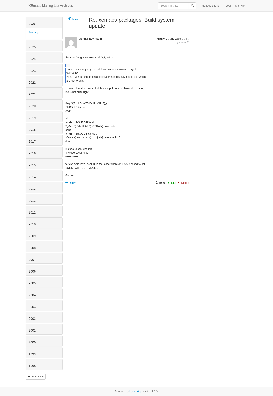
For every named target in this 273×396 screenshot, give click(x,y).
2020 (32, 106)
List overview (36, 376)
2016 (32, 153)
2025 (32, 47)
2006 (32, 271)
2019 (32, 118)
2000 (32, 342)
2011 (32, 212)
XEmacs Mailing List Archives (50, 6)
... (68, 65)
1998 (32, 366)
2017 (32, 141)
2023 (32, 71)
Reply (70, 182)
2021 (32, 94)
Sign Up (240, 5)
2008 (32, 248)
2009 (32, 236)
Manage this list (211, 5)
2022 (32, 82)
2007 (32, 260)
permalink (183, 42)
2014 (32, 177)
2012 (32, 201)
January (33, 32)
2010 (32, 224)
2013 (32, 189)
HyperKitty (135, 391)
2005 (32, 283)
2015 (32, 165)
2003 (32, 307)
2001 (32, 330)
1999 (32, 354)
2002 (32, 319)
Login (229, 5)
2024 (32, 59)
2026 (32, 24)
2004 (32, 295)
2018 (32, 130)
